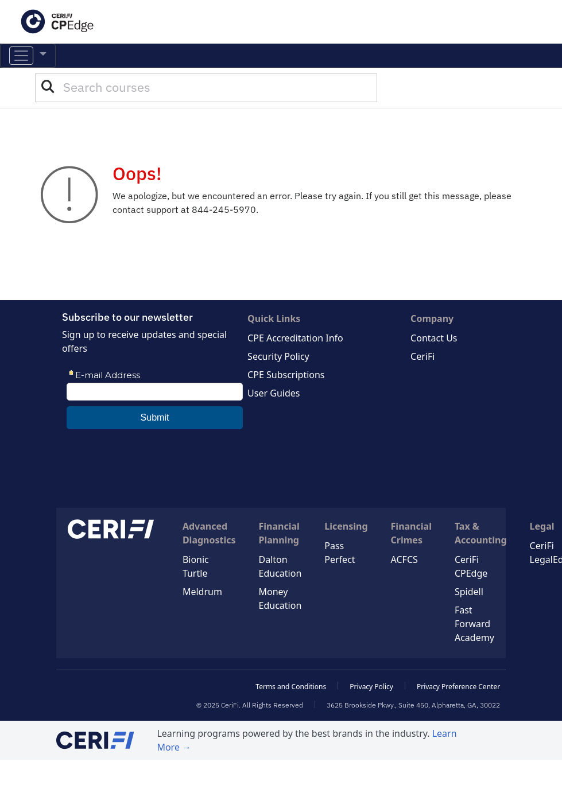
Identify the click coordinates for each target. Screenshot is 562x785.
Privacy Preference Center (458, 686)
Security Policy (278, 356)
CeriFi (422, 356)
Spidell (469, 591)
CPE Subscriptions (285, 374)
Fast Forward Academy (474, 624)
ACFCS (404, 559)
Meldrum (202, 591)
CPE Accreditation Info (295, 338)
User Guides (273, 393)
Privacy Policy (371, 686)
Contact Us (433, 338)
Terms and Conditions (290, 686)
